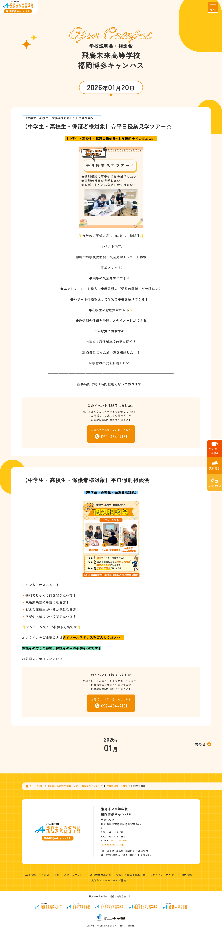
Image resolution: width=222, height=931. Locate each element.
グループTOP (36, 785)
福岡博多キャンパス (92, 785)
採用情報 (186, 875)
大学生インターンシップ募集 (108, 880)
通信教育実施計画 (100, 875)
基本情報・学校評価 (37, 875)
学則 (56, 875)
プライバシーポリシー (163, 875)
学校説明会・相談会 (117, 785)
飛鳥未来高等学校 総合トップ (62, 785)
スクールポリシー (74, 875)
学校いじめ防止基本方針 (130, 875)
